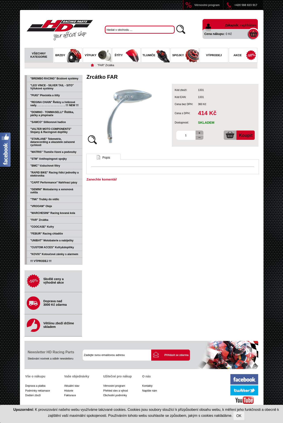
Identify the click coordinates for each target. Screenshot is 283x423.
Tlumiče (156, 55)
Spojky (185, 55)
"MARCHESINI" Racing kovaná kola (52, 213)
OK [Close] (238, 416)
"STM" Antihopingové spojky (48, 158)
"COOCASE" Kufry (42, 226)
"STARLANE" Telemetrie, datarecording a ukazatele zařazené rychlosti (52, 142)
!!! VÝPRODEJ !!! (41, 261)
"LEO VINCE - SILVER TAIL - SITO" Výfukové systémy (52, 87)
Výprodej (214, 55)
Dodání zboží (33, 395)
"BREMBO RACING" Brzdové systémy (54, 78)
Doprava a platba (35, 385)
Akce (245, 55)
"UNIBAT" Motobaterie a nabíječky (51, 240)
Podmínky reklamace (37, 390)
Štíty (127, 55)
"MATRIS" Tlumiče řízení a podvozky (53, 152)
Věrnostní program (207, 5)
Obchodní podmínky (115, 395)
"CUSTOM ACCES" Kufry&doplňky (52, 247)
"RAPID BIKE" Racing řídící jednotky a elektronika (54, 174)
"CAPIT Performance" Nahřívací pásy (53, 182)
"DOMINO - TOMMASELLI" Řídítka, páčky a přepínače (52, 114)
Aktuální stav (71, 385)
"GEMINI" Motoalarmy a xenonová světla (51, 191)
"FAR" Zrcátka (106, 65)
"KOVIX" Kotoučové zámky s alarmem (54, 254)
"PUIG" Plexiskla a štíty (45, 95)
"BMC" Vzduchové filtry (45, 165)
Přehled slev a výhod (115, 390)
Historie (68, 390)
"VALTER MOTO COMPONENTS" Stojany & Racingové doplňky (50, 130)
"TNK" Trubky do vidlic (44, 199)
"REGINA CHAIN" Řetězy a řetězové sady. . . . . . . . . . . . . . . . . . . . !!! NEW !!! (54, 104)
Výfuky (98, 55)
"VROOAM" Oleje (41, 206)
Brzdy (68, 55)
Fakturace (70, 395)
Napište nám (149, 390)
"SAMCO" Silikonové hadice (48, 122)
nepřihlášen (248, 25)
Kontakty (147, 385)
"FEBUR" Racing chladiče (46, 233)
